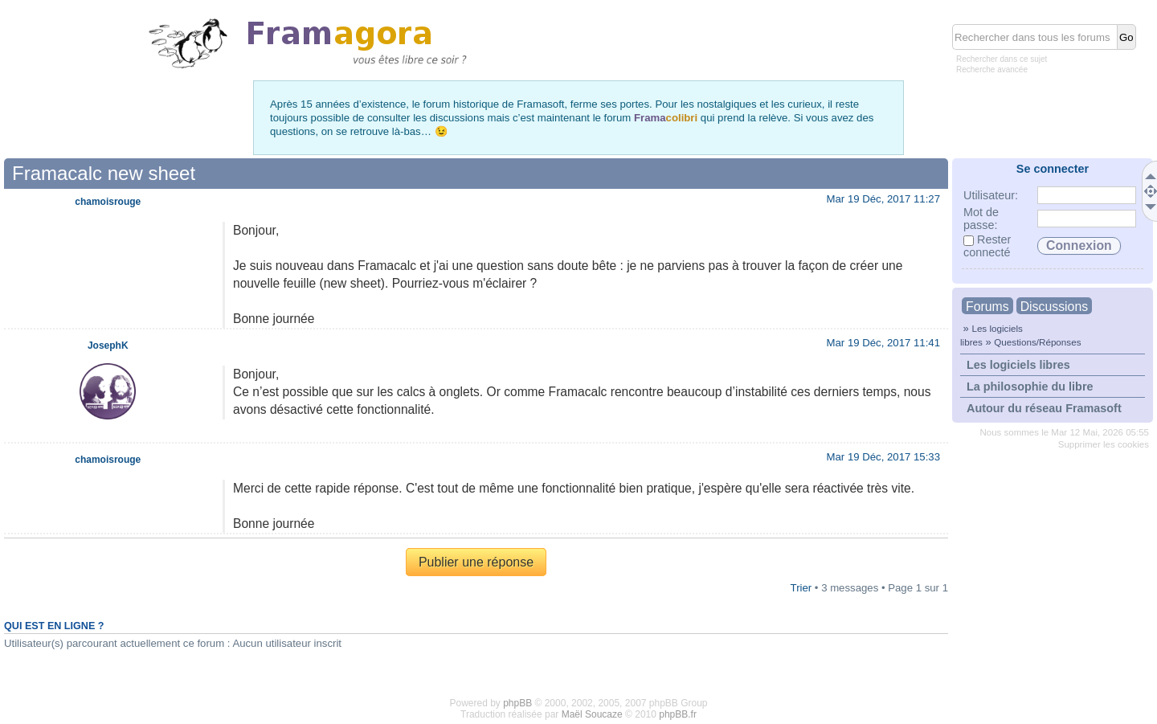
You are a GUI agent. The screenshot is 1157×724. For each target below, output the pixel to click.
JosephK (108, 345)
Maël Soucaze (592, 714)
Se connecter (1052, 168)
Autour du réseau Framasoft (1044, 408)
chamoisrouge (108, 201)
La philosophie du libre (1030, 386)
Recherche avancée (992, 69)
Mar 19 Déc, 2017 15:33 (884, 457)
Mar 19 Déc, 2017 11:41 (884, 343)
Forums (987, 306)
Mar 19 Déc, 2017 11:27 (884, 199)
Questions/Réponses (1037, 342)
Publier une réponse (476, 562)
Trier (801, 588)
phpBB (517, 703)
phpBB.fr (678, 714)
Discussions (1054, 306)
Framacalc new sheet (103, 173)
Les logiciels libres (1018, 364)
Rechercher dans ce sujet (1001, 59)
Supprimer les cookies (1103, 444)
